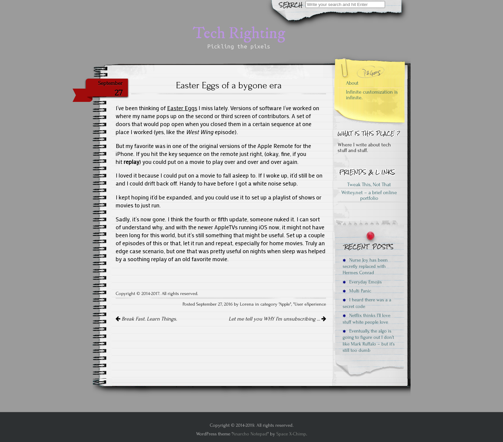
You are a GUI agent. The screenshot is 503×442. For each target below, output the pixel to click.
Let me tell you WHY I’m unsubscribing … (277, 319)
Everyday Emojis (362, 282)
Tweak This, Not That (369, 184)
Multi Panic (357, 291)
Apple (284, 304)
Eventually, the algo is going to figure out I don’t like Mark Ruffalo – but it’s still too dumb (369, 340)
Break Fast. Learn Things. (146, 319)
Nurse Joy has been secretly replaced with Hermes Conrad (365, 266)
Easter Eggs (182, 108)
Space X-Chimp (291, 434)
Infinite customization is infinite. (372, 95)
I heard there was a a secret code (367, 303)
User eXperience (310, 304)
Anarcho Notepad (249, 434)
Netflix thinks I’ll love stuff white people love (366, 319)
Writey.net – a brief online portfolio (369, 195)
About (352, 83)
